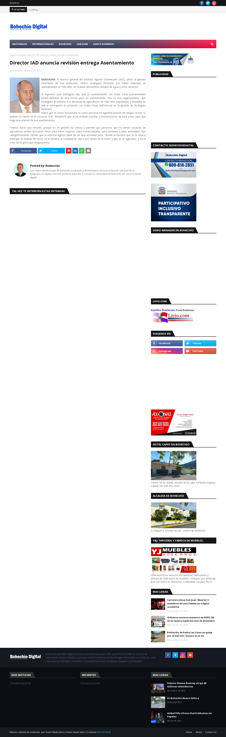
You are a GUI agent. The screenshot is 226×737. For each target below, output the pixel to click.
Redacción (17, 70)
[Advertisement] (152, 26)
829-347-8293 (104, 732)
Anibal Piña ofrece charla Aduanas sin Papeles (189, 715)
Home (189, 732)
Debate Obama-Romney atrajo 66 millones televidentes (186, 685)
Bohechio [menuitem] (65, 44)
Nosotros (14, 2)
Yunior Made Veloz (75, 732)
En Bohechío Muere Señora (183, 698)
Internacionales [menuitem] (43, 44)
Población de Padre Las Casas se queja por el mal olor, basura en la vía (189, 634)
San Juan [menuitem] (82, 44)
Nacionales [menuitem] (19, 44)
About (199, 732)
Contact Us (210, 732)
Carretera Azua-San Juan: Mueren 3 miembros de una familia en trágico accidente (188, 603)
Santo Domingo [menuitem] (103, 44)
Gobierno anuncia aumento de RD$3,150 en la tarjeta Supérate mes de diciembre (191, 619)
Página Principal (18, 55)
